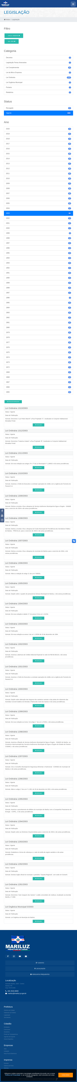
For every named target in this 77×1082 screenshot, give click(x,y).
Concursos (7, 1029)
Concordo (65, 1075)
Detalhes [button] (38, 424)
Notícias (6, 1068)
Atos (5, 1049)
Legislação (7, 1015)
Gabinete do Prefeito (10, 1012)
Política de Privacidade (12, 1075)
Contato (40, 963)
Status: (7, 412)
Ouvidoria (7, 1032)
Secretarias (7, 1017)
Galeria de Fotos (9, 1065)
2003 (11, 41)
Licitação (6, 1051)
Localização (40, 968)
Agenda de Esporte (9, 1036)
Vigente (14, 35)
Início (7, 19)
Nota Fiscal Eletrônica (10, 1053)
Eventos (6, 1063)
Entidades (7, 1027)
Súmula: (8, 419)
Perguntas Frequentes (40, 974)
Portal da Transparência (11, 1034)
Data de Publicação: (11, 415)
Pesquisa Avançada (13, 401)
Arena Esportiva (8, 1039)
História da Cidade (9, 1010)
